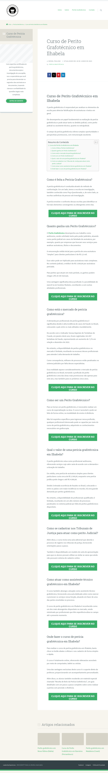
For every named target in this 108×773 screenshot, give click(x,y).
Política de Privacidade (98, 767)
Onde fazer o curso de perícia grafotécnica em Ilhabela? (70, 171)
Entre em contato (16, 101)
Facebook (77, 767)
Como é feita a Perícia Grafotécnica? (64, 148)
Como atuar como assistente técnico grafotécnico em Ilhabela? (69, 167)
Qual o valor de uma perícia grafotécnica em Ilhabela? (69, 159)
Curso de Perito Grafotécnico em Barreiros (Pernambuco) (72, 753)
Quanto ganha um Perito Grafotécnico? (65, 151)
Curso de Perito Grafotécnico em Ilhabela (64, 145)
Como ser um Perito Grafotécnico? (63, 156)
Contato (92, 10)
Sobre (67, 10)
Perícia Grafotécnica (57, 64)
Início (60, 10)
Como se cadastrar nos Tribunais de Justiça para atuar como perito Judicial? (72, 162)
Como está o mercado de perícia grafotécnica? (67, 153)
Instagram (85, 767)
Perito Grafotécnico (79, 10)
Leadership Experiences (10, 767)
